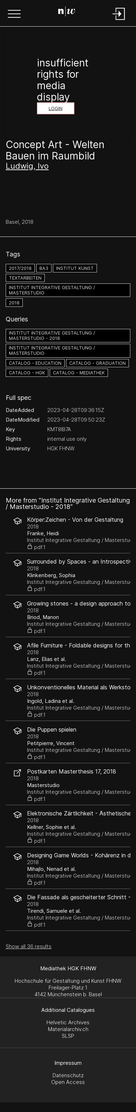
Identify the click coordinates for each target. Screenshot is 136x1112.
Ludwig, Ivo (27, 165)
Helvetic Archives (68, 1022)
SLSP (68, 1035)
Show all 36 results (28, 946)
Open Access (68, 1082)
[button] (14, 14)
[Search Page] (66, 12)
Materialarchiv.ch (68, 1029)
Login (55, 108)
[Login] (118, 20)
